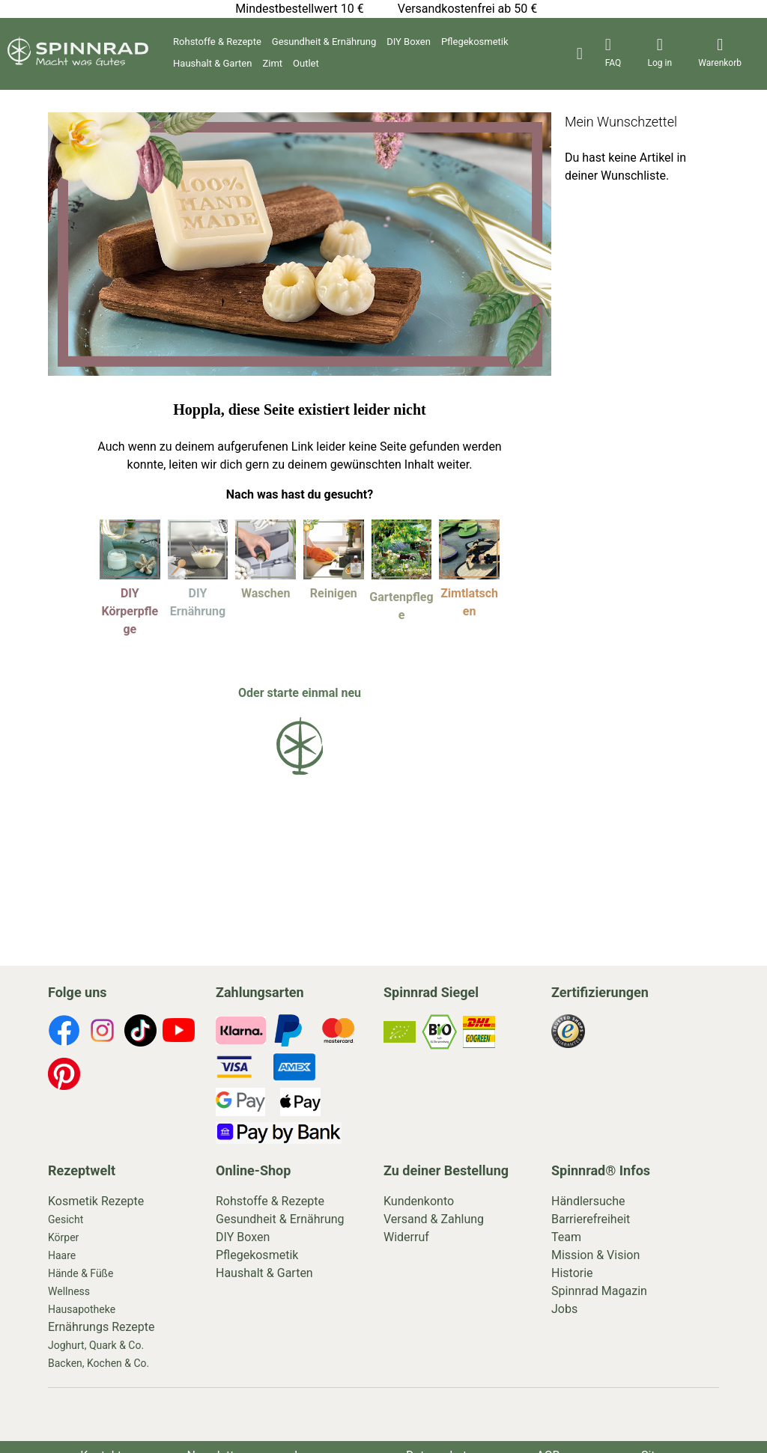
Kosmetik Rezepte (96, 1201)
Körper (63, 1237)
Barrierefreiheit (590, 1219)
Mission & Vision (595, 1255)
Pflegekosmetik (475, 41)
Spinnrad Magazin (599, 1291)
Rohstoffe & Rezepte (217, 41)
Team (566, 1237)
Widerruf (406, 1237)
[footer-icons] (64, 1033)
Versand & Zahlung (434, 1219)
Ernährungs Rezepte (101, 1327)
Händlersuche (588, 1201)
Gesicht (65, 1219)
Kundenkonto (419, 1201)
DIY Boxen (408, 41)
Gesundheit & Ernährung (324, 41)
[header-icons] (613, 54)
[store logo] (77, 62)
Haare (62, 1255)
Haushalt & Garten (212, 63)
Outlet (306, 63)
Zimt (272, 63)
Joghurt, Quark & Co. (96, 1345)
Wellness (69, 1291)
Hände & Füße (80, 1273)
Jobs (564, 1309)
